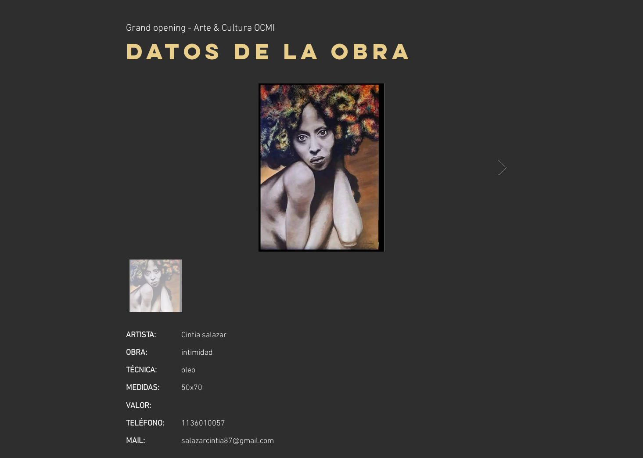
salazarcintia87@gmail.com (227, 441)
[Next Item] (502, 167)
